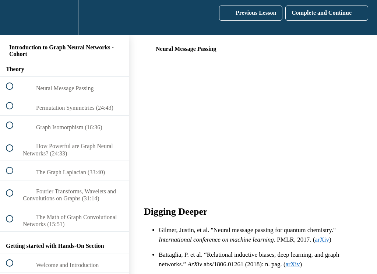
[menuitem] (64, 17)
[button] (13, 17)
